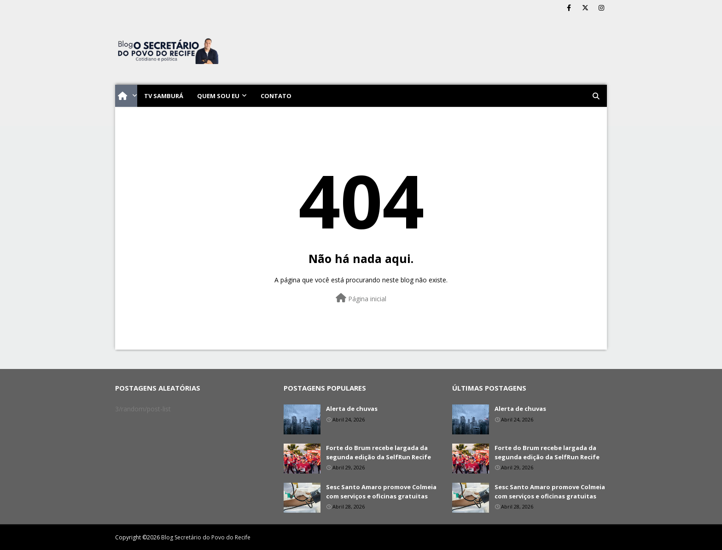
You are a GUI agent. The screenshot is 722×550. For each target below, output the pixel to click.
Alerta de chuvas (352, 408)
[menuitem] (126, 96)
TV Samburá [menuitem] (163, 96)
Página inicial (361, 298)
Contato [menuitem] (276, 96)
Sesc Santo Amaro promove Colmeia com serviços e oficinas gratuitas (381, 491)
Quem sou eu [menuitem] (218, 96)
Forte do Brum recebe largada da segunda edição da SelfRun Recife (378, 452)
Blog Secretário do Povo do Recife (205, 537)
